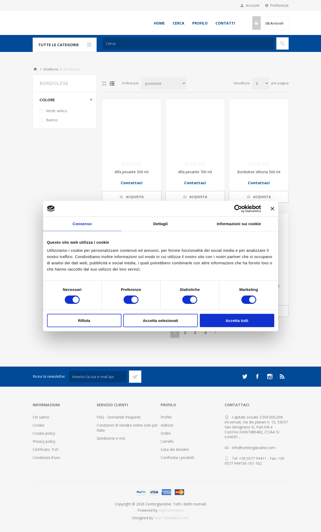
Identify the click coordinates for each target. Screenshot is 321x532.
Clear (91, 99)
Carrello (167, 441)
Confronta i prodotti (177, 457)
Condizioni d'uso (46, 457)
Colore (47, 99)
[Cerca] (188, 43)
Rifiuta (84, 320)
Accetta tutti (237, 320)
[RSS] (282, 376)
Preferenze (279, 5)
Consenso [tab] (82, 223)
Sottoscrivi (135, 376)
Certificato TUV (45, 449)
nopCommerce (171, 510)
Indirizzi (167, 425)
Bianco (52, 119)
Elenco (112, 83)
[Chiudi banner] (272, 208)
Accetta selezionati (160, 320)
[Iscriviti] (97, 376)
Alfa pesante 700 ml (195, 171)
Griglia (104, 83)
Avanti (215, 332)
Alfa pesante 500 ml (131, 171)
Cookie (38, 425)
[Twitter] (245, 376)
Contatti (225, 23)
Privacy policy (44, 441)
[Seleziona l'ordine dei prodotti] (163, 83)
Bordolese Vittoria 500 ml (258, 171)
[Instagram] (270, 376)
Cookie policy (44, 433)
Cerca (178, 23)
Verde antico (56, 110)
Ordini (166, 433)
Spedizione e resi (111, 438)
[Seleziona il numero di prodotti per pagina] (260, 83)
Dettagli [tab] (160, 223)
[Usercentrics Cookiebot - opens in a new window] (238, 208)
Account (253, 5)
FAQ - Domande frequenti (119, 417)
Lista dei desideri (175, 449)
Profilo (200, 23)
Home (159, 23)
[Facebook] (257, 376)
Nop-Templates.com (171, 517)
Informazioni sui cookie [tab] (239, 223)
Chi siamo (41, 417)
